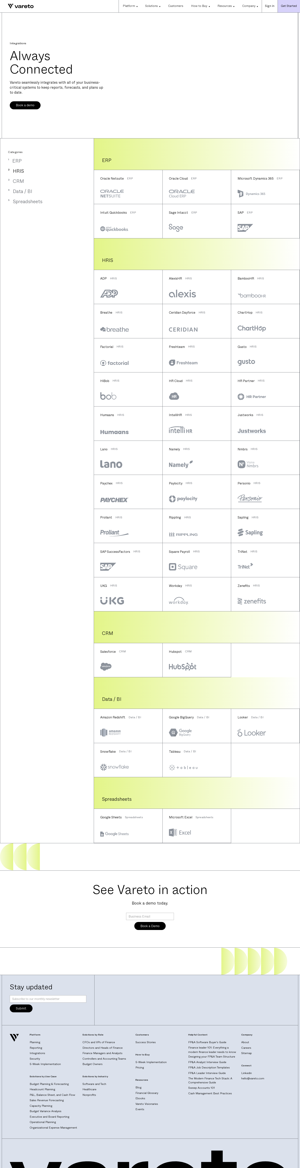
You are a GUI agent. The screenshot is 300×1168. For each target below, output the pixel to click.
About (245, 1042)
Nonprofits (89, 1095)
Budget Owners (92, 1064)
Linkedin (246, 1073)
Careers (246, 1048)
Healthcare (89, 1089)
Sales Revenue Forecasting (47, 1100)
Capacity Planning (41, 1106)
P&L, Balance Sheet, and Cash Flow (52, 1095)
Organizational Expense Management (53, 1128)
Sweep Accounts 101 (201, 1088)
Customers (175, 6)
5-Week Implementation (45, 1064)
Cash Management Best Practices (210, 1093)
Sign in (269, 6)
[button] (130, 6)
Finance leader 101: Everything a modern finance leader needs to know (212, 1050)
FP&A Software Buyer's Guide (207, 1042)
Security (35, 1059)
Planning (35, 1042)
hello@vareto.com (252, 1078)
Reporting (36, 1048)
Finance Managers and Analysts (102, 1053)
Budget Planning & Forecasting (49, 1084)
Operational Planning (43, 1122)
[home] (17, 6)
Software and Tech (94, 1084)
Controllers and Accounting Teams (104, 1059)
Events (139, 1109)
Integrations (37, 1053)
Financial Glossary (146, 1093)
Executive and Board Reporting (49, 1117)
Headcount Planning (42, 1089)
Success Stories (145, 1042)
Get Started (289, 6)
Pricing (139, 1068)
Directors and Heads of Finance (102, 1048)
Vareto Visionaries (146, 1104)
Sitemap (246, 1053)
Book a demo (25, 105)
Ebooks (140, 1098)
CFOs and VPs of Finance (98, 1042)
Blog (138, 1087)
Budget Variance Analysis (45, 1111)
